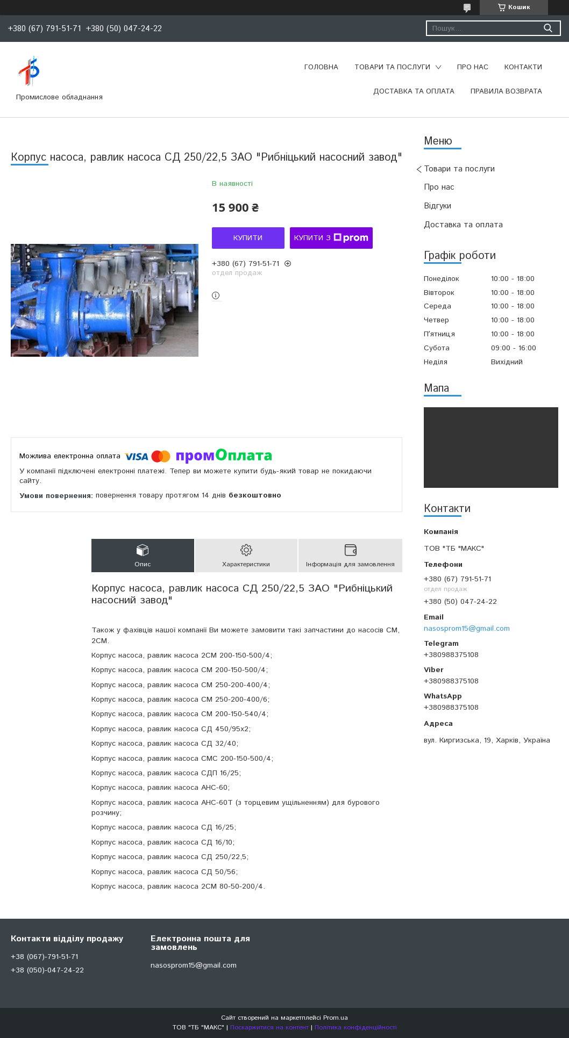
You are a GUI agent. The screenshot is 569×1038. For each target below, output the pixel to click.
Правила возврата (506, 91)
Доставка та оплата (413, 91)
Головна (321, 67)
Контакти (523, 67)
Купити (247, 238)
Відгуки (437, 206)
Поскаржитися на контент (269, 1027)
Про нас (472, 67)
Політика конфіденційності (356, 1027)
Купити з (331, 238)
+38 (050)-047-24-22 (47, 970)
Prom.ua (335, 1017)
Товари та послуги (392, 67)
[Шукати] (548, 28)
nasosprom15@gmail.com (467, 628)
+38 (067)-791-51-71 (44, 956)
